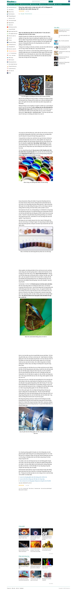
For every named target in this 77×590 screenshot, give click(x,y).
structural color (37, 488)
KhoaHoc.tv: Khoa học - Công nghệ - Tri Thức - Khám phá (13, 2)
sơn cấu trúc (31, 488)
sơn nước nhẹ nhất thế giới (46, 488)
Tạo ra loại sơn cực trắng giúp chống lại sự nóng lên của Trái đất (35, 480)
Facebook (21, 588)
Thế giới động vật (34, 4)
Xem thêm (51, 553)
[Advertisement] (36, 23)
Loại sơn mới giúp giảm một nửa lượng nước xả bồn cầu (33, 477)
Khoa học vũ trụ (42, 4)
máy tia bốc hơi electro (23, 489)
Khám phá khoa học (24, 4)
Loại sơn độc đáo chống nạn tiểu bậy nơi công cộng (32, 479)
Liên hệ (17, 588)
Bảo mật (13, 588)
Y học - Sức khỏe (58, 4)
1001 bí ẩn (50, 4)
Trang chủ (10, 4)
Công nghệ (16, 4)
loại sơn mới (25, 488)
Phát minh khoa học (28, 13)
